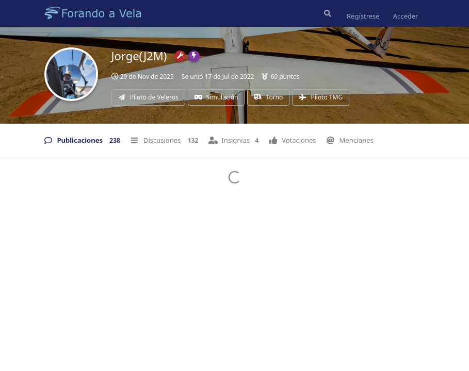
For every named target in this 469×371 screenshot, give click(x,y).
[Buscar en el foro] (326, 13)
